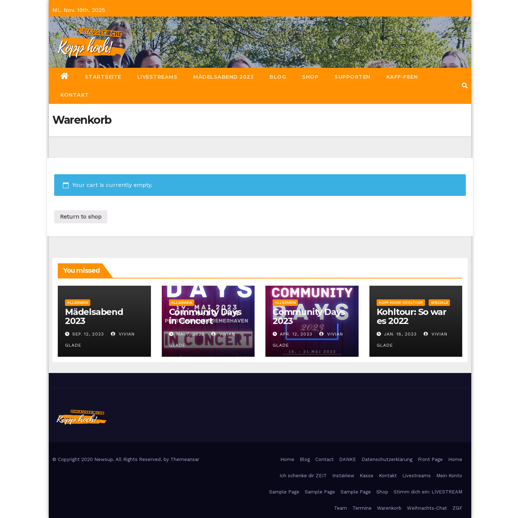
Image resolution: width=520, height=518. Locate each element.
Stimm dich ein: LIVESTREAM (428, 492)
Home (287, 459)
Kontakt (74, 95)
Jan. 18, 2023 (400, 334)
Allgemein (77, 302)
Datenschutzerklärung (386, 459)
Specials (439, 302)
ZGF (457, 508)
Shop (310, 77)
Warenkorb (389, 508)
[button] (465, 85)
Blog (277, 77)
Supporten (352, 77)
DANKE (347, 459)
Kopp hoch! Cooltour (401, 302)
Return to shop (80, 216)
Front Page (430, 459)
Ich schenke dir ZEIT (303, 475)
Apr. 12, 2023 (296, 334)
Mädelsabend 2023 (223, 77)
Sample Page (284, 492)
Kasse (366, 475)
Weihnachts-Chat (427, 508)
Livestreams (157, 77)
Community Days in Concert (205, 316)
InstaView (343, 475)
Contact (324, 459)
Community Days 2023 (309, 316)
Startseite (103, 77)
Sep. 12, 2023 (88, 334)
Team (340, 508)
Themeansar (184, 459)
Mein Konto (449, 475)
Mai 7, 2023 (190, 334)
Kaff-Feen (402, 77)
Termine (362, 508)
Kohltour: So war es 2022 (411, 316)
